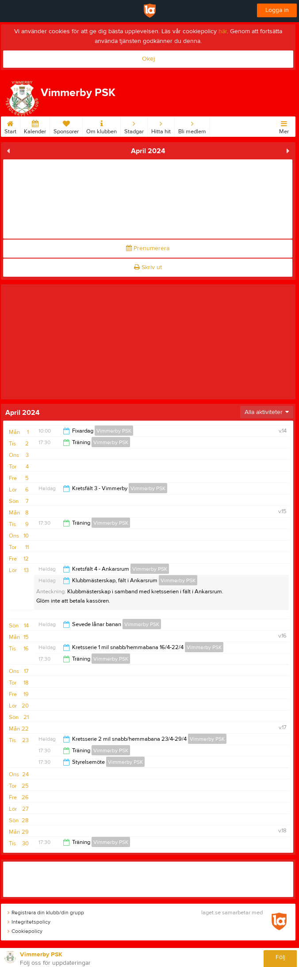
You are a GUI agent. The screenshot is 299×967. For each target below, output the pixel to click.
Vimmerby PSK (113, 430)
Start (10, 125)
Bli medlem (192, 125)
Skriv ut (148, 267)
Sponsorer (66, 125)
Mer (284, 125)
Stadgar (134, 125)
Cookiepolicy (25, 931)
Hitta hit (161, 125)
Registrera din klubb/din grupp (46, 912)
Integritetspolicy (29, 921)
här (222, 31)
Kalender (35, 125)
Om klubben (101, 125)
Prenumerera (147, 248)
